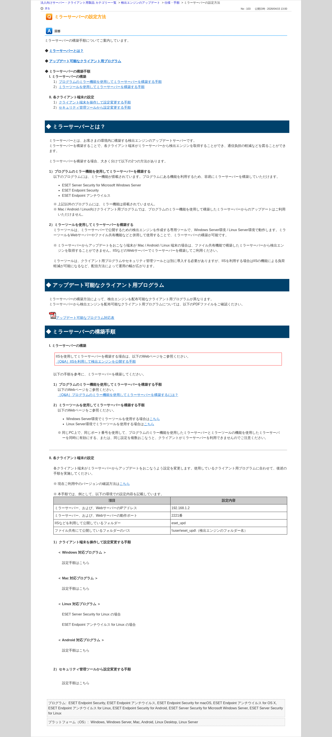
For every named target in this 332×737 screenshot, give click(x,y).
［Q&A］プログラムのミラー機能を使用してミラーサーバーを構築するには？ (118, 395)
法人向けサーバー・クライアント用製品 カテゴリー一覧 (78, 2)
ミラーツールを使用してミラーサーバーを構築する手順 (102, 87)
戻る (47, 8)
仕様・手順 (172, 2)
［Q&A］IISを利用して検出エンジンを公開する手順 (96, 361)
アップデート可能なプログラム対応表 (85, 318)
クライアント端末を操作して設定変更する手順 (95, 102)
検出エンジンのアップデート (140, 2)
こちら (154, 419)
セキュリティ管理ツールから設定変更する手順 (95, 107)
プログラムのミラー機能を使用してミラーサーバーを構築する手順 (110, 82)
